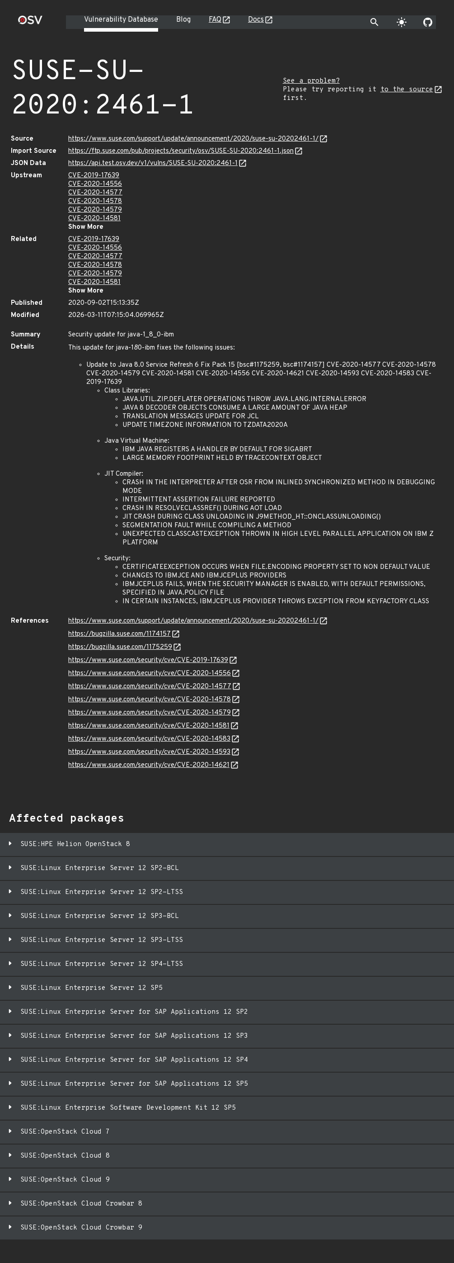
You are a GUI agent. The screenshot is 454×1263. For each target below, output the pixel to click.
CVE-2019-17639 (93, 175)
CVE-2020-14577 (95, 193)
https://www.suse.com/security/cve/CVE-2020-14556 (149, 673)
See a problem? (311, 81)
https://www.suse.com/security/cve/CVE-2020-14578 (149, 699)
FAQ (215, 19)
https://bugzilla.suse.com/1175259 (120, 647)
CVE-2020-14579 (95, 210)
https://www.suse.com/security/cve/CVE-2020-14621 (148, 765)
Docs (256, 19)
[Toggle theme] (402, 22)
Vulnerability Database (121, 19)
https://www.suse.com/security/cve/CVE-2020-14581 (148, 726)
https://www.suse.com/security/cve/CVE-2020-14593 (149, 752)
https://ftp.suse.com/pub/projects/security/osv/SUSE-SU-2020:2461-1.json (181, 151)
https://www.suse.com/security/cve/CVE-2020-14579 (149, 713)
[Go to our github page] (427, 22)
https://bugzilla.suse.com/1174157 (119, 634)
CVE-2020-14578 (95, 201)
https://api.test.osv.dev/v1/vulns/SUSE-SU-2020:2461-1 (153, 163)
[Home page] (30, 23)
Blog (183, 19)
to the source (406, 89)
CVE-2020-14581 (94, 218)
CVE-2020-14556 (95, 184)
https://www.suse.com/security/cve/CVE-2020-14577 (149, 686)
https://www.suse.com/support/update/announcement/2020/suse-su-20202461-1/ (193, 139)
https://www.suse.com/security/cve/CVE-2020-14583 (149, 739)
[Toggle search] (374, 22)
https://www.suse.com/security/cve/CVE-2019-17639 (148, 660)
